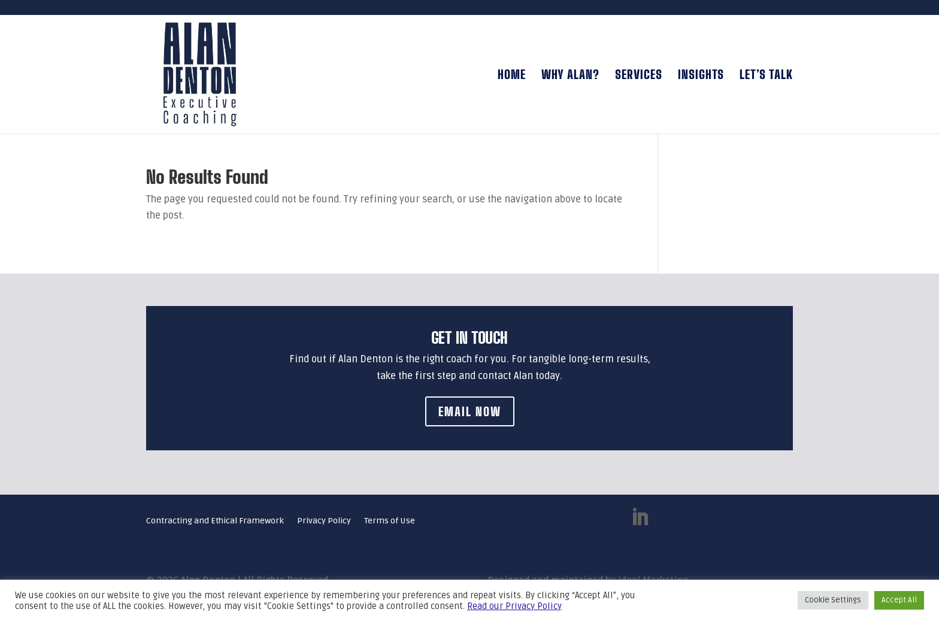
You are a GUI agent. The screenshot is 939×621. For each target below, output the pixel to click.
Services (638, 75)
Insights (701, 75)
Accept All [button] (899, 600)
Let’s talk (766, 75)
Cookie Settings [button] (833, 600)
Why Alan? (570, 75)
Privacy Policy (324, 521)
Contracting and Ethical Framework (215, 521)
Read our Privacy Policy (514, 606)
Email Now (469, 411)
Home (512, 75)
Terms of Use (389, 521)
